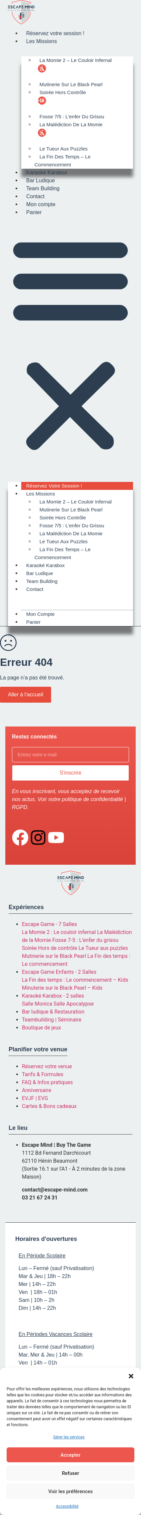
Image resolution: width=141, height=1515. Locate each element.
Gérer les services (69, 1437)
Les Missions (41, 41)
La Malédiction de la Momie (71, 124)
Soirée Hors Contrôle (62, 92)
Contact (35, 196)
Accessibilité (67, 1506)
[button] (131, 1376)
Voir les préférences (70, 1491)
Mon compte (40, 204)
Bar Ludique (40, 180)
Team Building (43, 188)
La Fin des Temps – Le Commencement (63, 160)
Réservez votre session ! (55, 33)
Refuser (70, 1473)
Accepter (70, 1455)
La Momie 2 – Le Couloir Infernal (75, 60)
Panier (33, 212)
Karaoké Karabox (46, 172)
